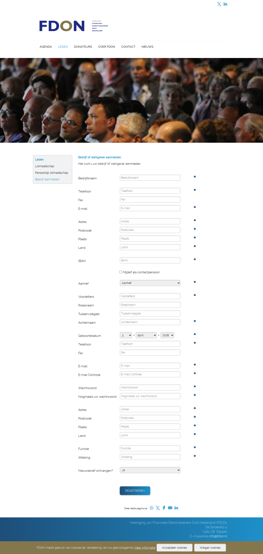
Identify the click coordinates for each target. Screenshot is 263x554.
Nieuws (147, 46)
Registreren (135, 490)
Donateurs (83, 46)
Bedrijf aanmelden (47, 179)
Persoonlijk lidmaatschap (51, 172)
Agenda (46, 46)
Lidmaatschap (44, 166)
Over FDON (106, 46)
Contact (128, 46)
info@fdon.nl (218, 536)
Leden (63, 46)
